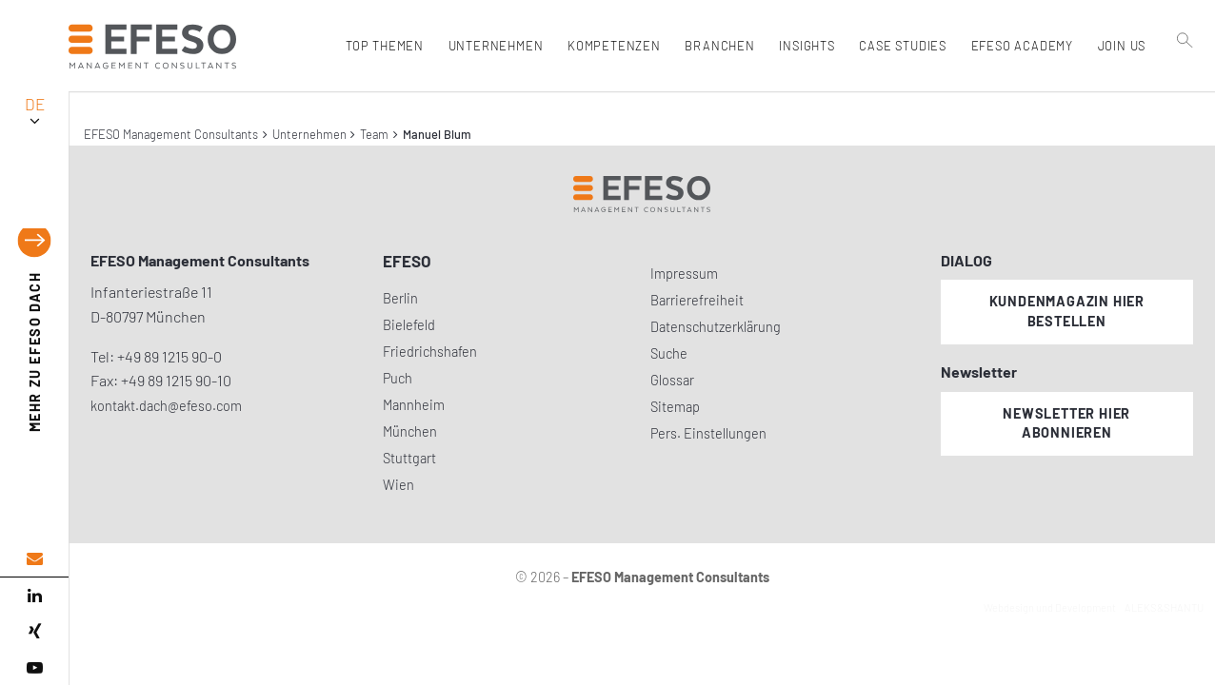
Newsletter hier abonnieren (1066, 423)
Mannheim (414, 405)
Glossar (672, 380)
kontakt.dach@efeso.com (166, 406)
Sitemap (675, 407)
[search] (1185, 86)
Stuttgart (409, 458)
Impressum (684, 273)
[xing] (34, 632)
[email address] (34, 558)
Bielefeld (409, 325)
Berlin (400, 298)
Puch (397, 378)
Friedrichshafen (430, 351)
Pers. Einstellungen (708, 433)
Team (374, 134)
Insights (804, 45)
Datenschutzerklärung (715, 327)
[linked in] (34, 595)
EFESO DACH (35, 352)
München (410, 431)
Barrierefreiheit (697, 300)
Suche (668, 353)
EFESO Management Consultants (171, 134)
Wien (398, 485)
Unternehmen (309, 134)
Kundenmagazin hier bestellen (1067, 311)
